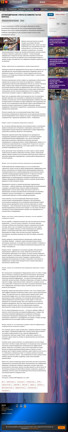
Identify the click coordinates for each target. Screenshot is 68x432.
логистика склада (20, 381)
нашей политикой (33, 428)
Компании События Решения (10, 20)
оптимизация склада (30, 381)
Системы (44, 9)
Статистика (52, 31)
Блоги (37, 9)
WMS (3, 381)
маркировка (32, 384)
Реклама (4, 410)
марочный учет (40, 384)
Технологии (12, 9)
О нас (3, 406)
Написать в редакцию (7, 409)
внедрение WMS (16, 384)
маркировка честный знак (20, 387)
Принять (61, 427)
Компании (21, 9)
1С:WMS (38, 381)
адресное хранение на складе (7, 387)
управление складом (10, 381)
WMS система (24, 384)
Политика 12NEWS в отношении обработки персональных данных (18, 424)
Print (58, 24)
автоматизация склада (32, 387)
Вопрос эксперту (60, 14)
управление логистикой (6, 384)
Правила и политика (7, 413)
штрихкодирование (5, 390)
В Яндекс (64, 24)
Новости (30, 9)
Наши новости (5, 408)
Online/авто (52, 18)
